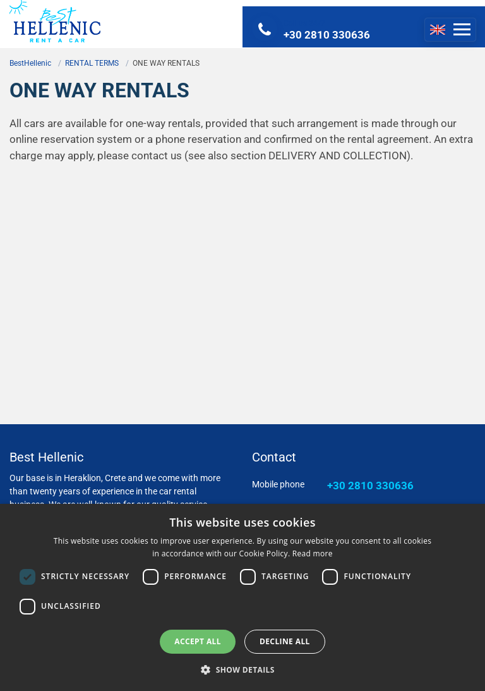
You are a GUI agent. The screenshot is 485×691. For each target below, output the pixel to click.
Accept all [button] (197, 641)
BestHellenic (30, 63)
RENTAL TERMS (92, 63)
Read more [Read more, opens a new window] (312, 553)
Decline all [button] (285, 641)
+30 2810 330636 (370, 485)
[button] (242, 669)
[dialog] (242, 597)
